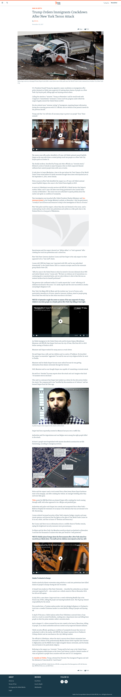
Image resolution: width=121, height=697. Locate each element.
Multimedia (38, 687)
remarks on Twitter (40, 658)
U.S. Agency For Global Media (17, 687)
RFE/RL (36, 21)
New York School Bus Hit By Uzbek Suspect (48, 545)
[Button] (79, 29)
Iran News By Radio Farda (42, 124)
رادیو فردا (106, 3)
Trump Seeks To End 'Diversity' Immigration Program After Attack (56, 122)
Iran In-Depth (37, 8)
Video (34, 500)
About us (11, 681)
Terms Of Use (12, 684)
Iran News (38, 681)
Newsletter (114, 3)
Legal (10, 690)
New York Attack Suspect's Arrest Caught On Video (51, 308)
